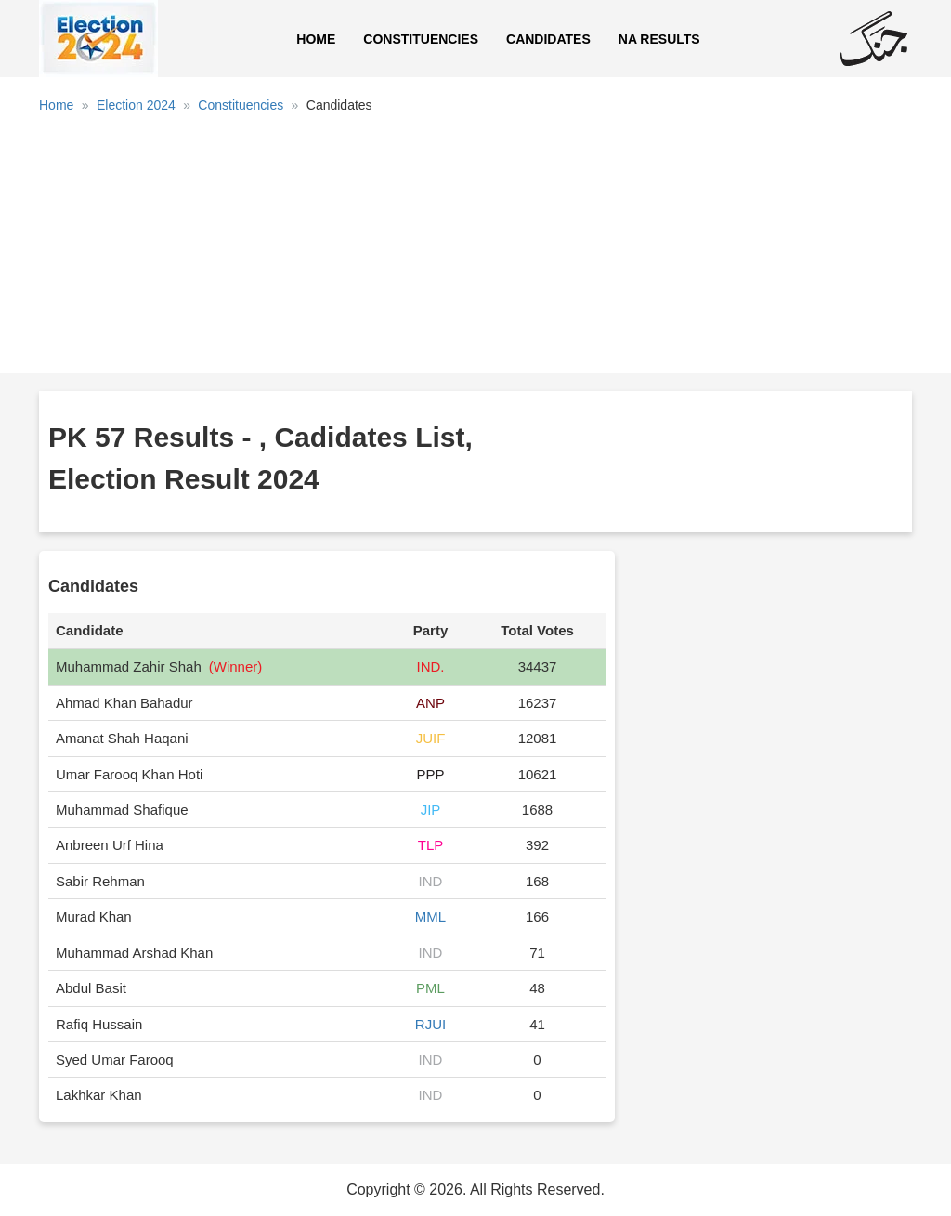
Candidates (548, 39)
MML (430, 916)
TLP (431, 845)
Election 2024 (136, 105)
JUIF (431, 738)
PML (430, 988)
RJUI (430, 1024)
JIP (431, 809)
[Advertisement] (475, 250)
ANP (430, 703)
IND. (431, 666)
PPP (431, 774)
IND (431, 881)
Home (315, 39)
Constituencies (420, 39)
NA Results (659, 39)
